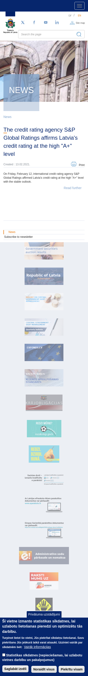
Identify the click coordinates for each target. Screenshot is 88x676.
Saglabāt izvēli (15, 671)
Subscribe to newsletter (18, 236)
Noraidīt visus (44, 671)
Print (82, 165)
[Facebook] (34, 22)
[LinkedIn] (57, 22)
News (7, 117)
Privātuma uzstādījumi (44, 617)
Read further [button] (73, 188)
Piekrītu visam (71, 671)
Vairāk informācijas (37, 649)
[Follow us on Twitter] (22, 22)
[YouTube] (45, 22)
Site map (80, 22)
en (79, 15)
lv (70, 15)
